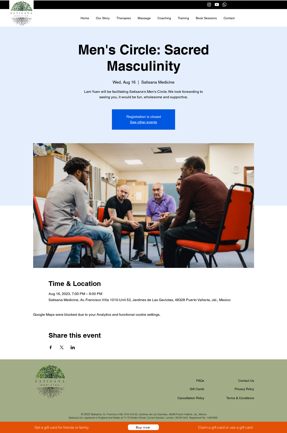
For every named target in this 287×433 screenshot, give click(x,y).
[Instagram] (209, 4)
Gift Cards (197, 389)
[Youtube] (216, 4)
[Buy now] (143, 427)
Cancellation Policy (191, 398)
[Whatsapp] (224, 4)
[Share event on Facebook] (51, 347)
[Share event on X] (62, 347)
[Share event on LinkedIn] (73, 347)
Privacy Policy (244, 389)
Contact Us (246, 380)
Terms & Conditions (240, 398)
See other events (143, 122)
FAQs (200, 380)
